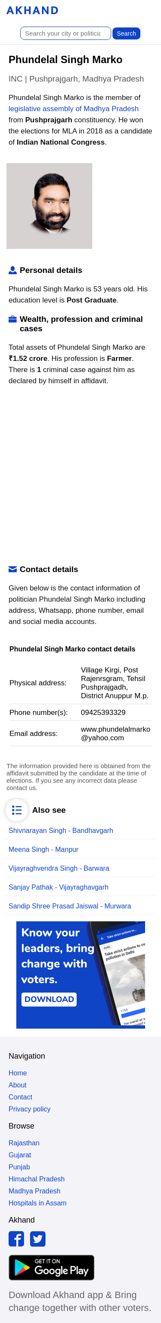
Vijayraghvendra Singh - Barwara (59, 868)
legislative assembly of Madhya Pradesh (74, 109)
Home (18, 1073)
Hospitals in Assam (38, 1203)
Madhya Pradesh (35, 1191)
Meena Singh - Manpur (44, 849)
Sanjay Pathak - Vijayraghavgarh (59, 887)
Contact (20, 1097)
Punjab (19, 1167)
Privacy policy (30, 1109)
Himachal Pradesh (37, 1179)
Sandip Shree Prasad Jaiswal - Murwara (70, 906)
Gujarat (20, 1155)
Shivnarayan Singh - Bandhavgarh (61, 830)
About (18, 1085)
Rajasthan (24, 1143)
